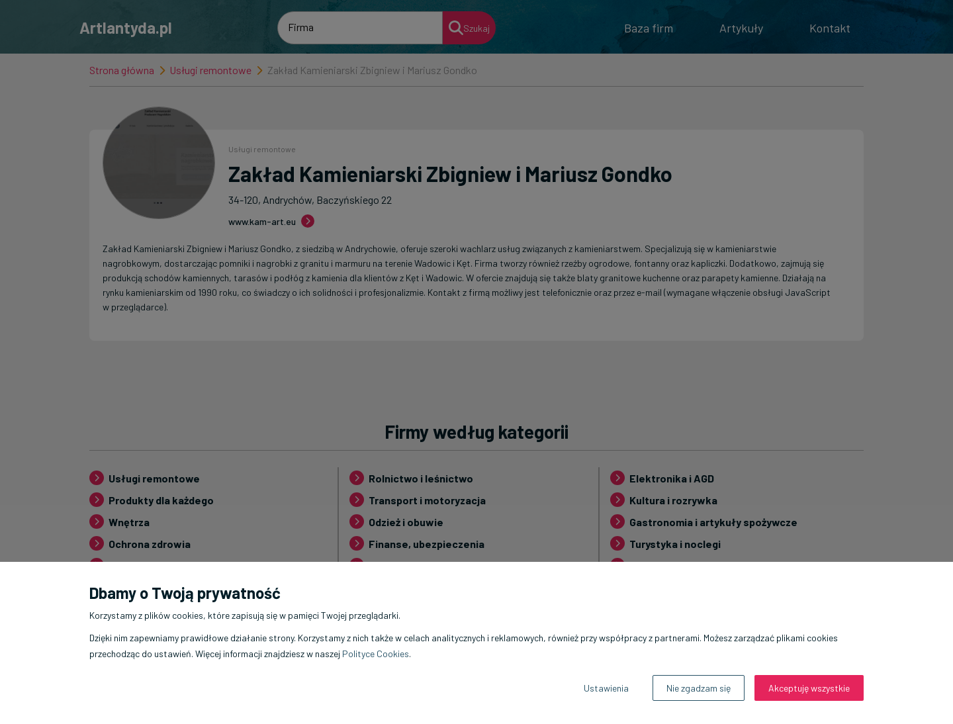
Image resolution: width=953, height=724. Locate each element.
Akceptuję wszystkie (809, 688)
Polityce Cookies (375, 653)
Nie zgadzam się (698, 688)
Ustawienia (606, 688)
